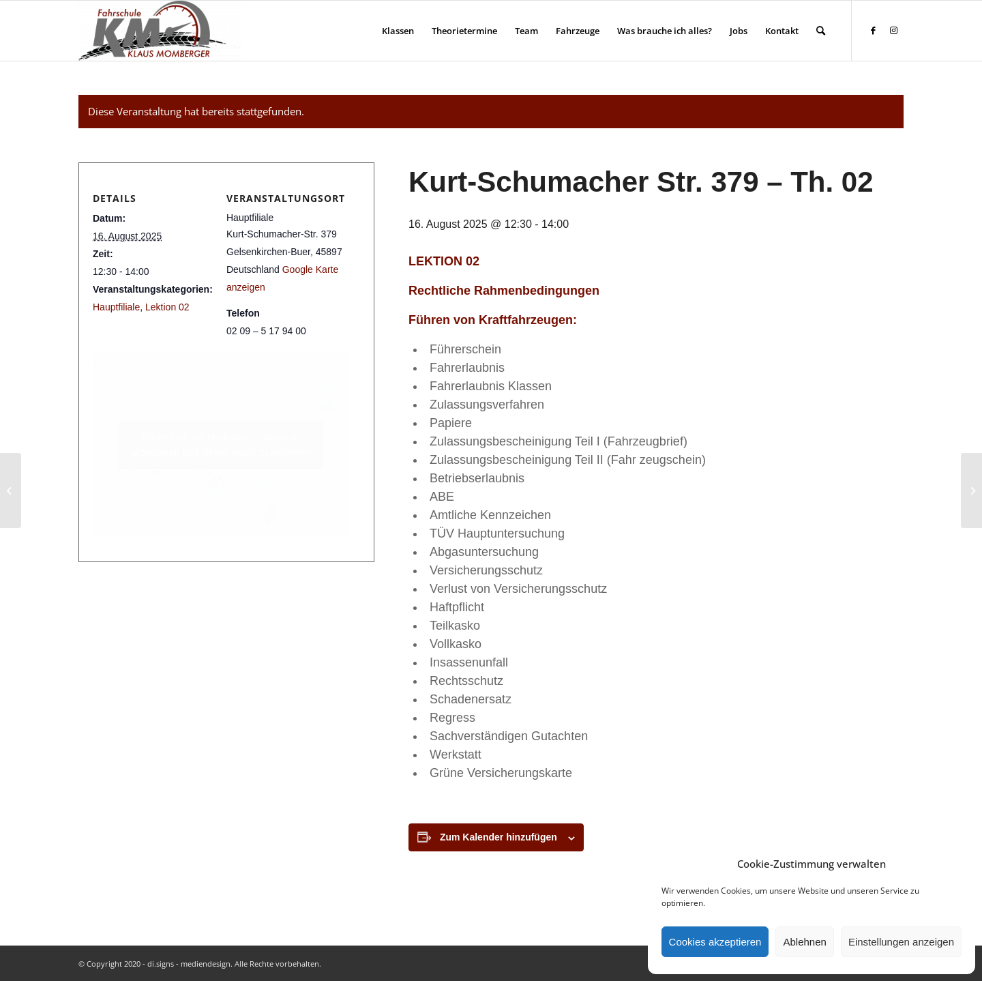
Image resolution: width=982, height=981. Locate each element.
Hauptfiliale (116, 307)
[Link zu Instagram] (893, 30)
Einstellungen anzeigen (901, 942)
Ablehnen (804, 942)
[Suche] (820, 31)
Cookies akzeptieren (715, 942)
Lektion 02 (167, 307)
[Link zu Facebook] (873, 30)
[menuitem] (398, 31)
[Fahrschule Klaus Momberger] (159, 31)
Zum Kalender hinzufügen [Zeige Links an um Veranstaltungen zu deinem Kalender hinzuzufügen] (498, 837)
